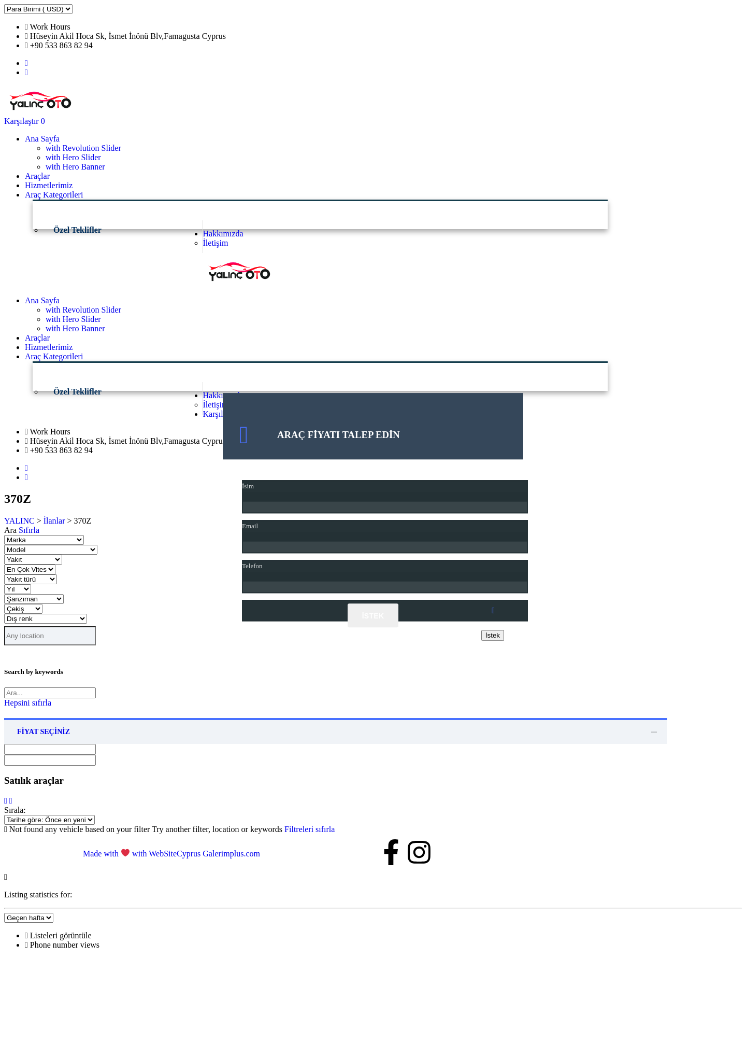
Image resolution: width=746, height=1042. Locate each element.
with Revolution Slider (83, 148)
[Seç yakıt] (33, 560)
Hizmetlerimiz (49, 185)
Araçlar (37, 176)
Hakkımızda (223, 233)
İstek (373, 616)
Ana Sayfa (42, 138)
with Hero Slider (73, 157)
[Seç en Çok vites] (29, 569)
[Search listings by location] (50, 635)
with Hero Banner (75, 166)
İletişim (215, 242)
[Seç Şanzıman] (34, 599)
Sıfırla (29, 530)
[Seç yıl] (17, 589)
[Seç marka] (44, 540)
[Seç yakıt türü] (30, 579)
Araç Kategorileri (54, 194)
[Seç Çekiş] (23, 609)
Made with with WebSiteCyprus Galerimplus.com (171, 853)
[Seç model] (50, 550)
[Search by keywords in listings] (50, 692)
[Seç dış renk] (45, 619)
